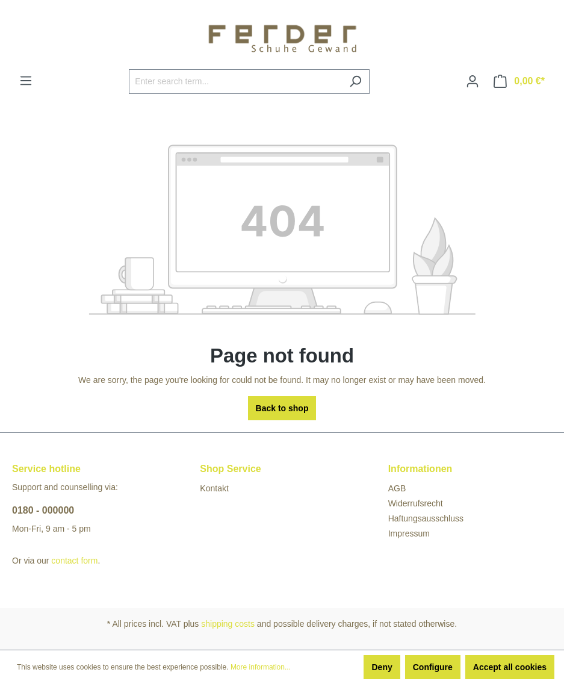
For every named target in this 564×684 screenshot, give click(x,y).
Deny (381, 667)
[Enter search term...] (235, 81)
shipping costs (228, 624)
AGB (397, 488)
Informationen (420, 469)
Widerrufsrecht (415, 503)
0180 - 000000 (43, 510)
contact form (74, 560)
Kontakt (214, 488)
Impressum (409, 533)
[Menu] (26, 80)
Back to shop (282, 408)
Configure (433, 667)
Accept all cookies (510, 667)
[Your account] (472, 81)
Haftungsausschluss (425, 518)
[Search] (355, 81)
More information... (261, 667)
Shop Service (230, 469)
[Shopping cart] (519, 81)
